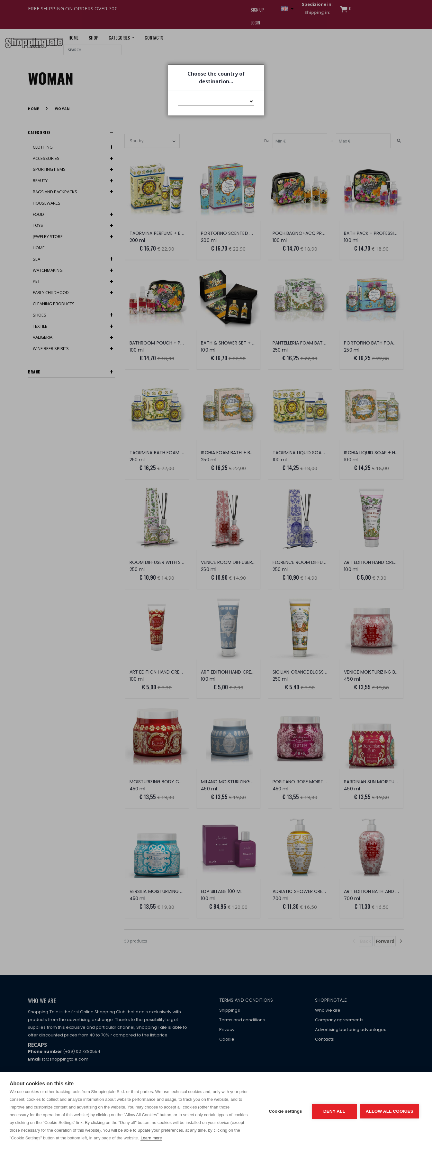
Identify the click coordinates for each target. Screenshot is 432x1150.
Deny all (334, 1111)
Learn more (151, 1138)
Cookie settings (285, 1111)
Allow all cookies (389, 1111)
